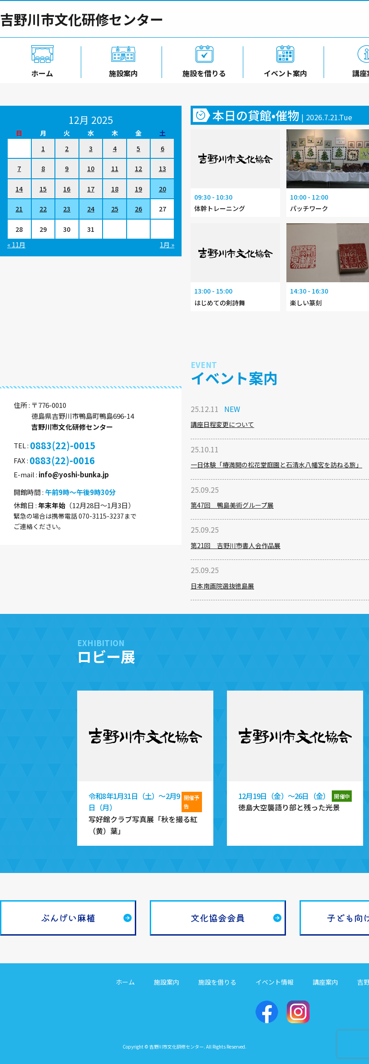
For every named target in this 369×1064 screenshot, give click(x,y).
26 (138, 208)
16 (66, 188)
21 (19, 208)
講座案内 (325, 981)
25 (114, 208)
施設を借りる (202, 71)
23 (66, 208)
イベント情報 (275, 981)
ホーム (40, 71)
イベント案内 (283, 71)
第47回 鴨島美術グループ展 (232, 505)
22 (43, 208)
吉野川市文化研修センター (81, 19)
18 (114, 188)
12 (138, 168)
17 (90, 188)
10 (90, 168)
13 (162, 168)
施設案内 (121, 71)
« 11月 (16, 244)
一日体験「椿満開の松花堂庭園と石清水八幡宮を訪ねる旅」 (276, 464)
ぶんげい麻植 (68, 917)
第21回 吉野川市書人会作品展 (235, 545)
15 (43, 188)
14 (19, 188)
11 (114, 168)
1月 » (167, 244)
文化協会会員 (218, 917)
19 (138, 188)
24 (90, 208)
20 (162, 188)
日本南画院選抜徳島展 (222, 585)
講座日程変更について (222, 424)
